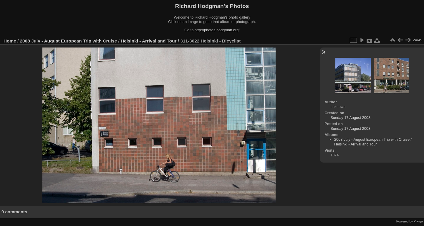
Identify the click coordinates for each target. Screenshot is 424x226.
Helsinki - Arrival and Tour (148, 40)
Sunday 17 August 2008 (350, 117)
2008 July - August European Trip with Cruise (68, 40)
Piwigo (418, 221)
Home (10, 40)
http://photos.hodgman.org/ (217, 30)
